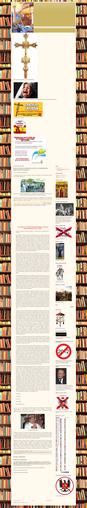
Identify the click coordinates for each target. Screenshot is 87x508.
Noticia (14, 172)
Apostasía (26, 452)
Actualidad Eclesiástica (20, 452)
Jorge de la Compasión (61, 175)
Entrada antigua (49, 500)
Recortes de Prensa (19, 453)
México (48, 452)
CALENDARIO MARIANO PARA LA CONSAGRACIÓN (63, 170)
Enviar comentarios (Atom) (22, 502)
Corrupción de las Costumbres (32, 452)
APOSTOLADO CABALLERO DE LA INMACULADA (22, 7)
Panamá (15, 453)
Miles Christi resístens (61, 176)
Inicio (34, 500)
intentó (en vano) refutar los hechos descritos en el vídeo (28, 410)
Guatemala (39, 452)
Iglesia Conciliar (43, 452)
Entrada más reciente (17, 500)
